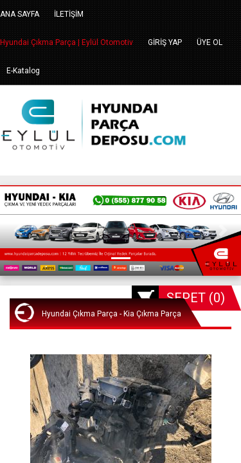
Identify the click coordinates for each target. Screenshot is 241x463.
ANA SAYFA (19, 14)
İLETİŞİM (69, 14)
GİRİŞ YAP (165, 42)
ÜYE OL (209, 42)
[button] (18, 230)
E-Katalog (23, 70)
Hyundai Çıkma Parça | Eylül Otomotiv (66, 42)
